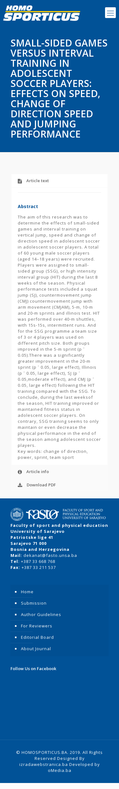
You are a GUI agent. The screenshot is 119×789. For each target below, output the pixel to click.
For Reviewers (36, 626)
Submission (34, 603)
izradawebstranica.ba (43, 764)
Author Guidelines (41, 614)
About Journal (36, 648)
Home (27, 592)
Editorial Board (37, 637)
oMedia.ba (59, 770)
